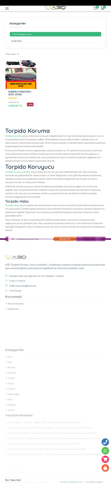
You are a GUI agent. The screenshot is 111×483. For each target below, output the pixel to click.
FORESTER (16, 41)
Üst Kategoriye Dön (21, 34)
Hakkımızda (12, 318)
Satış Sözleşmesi (14, 312)
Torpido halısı (12, 205)
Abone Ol (64, 238)
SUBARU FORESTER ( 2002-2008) (20, 93)
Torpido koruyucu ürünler (17, 171)
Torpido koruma (13, 135)
